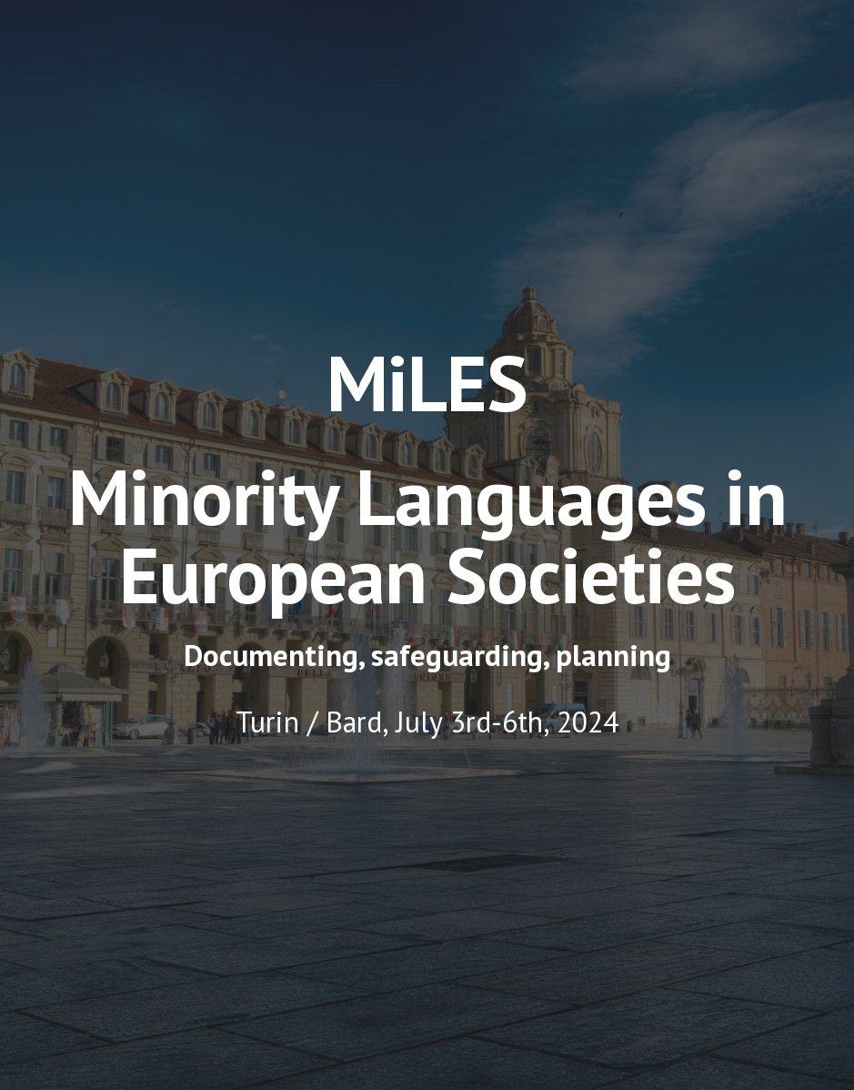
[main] (427, 478)
